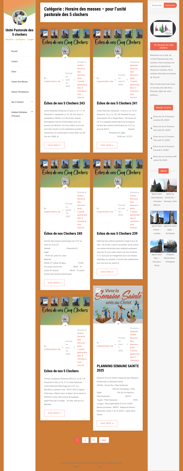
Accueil (14, 51)
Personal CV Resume (88, 466)
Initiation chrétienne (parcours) (19, 114)
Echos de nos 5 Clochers (61, 371)
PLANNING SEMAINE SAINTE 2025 (118, 368)
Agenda (134, 65)
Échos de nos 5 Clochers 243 (64, 103)
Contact (14, 61)
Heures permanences (20, 92)
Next (104, 439)
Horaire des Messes (19, 81)
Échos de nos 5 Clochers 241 (117, 103)
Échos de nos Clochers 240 (63, 233)
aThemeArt (106, 466)
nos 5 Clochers (17, 102)
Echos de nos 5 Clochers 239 (117, 233)
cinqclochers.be (52, 81)
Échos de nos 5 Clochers (163, 116)
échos (13, 71)
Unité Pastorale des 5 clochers (19, 32)
